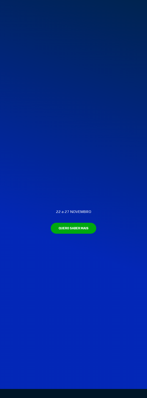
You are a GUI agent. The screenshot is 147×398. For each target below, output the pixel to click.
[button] (73, 228)
